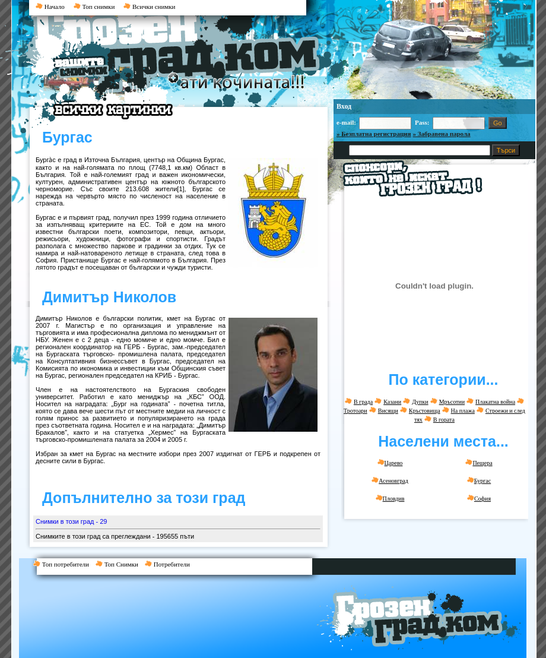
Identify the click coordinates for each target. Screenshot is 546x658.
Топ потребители (64, 564)
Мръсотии (452, 401)
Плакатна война (495, 401)
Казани (392, 401)
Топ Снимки (120, 564)
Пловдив (390, 498)
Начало (50, 6)
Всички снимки (149, 6)
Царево (390, 462)
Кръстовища (424, 410)
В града (363, 401)
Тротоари (355, 410)
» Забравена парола (442, 133)
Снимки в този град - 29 (71, 521)
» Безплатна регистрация (374, 133)
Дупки (420, 401)
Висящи (388, 410)
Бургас (479, 480)
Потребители (170, 564)
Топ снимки (94, 6)
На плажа (463, 410)
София (479, 498)
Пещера (478, 462)
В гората (444, 419)
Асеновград (390, 480)
